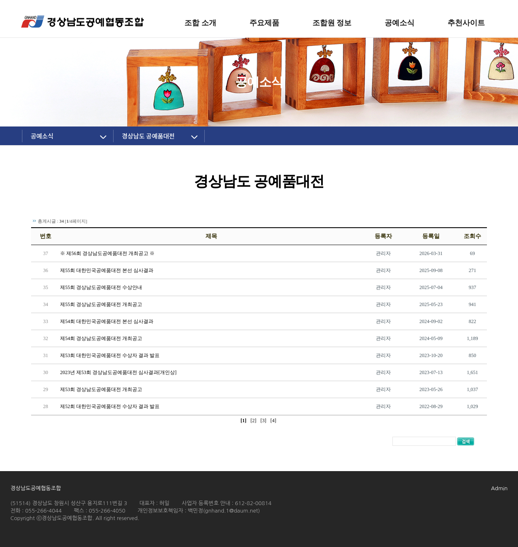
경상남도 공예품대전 (148, 135)
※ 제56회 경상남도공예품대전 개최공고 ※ (107, 253)
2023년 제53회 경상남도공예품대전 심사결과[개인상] (118, 372)
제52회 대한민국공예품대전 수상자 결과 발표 (110, 406)
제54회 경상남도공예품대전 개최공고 (101, 338)
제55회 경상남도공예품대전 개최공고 (101, 304)
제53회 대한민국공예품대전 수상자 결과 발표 (110, 355)
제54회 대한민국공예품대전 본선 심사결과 (106, 321)
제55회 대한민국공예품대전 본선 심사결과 (106, 270)
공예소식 (42, 135)
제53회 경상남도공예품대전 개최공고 (101, 389)
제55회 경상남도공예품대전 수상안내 (101, 287)
